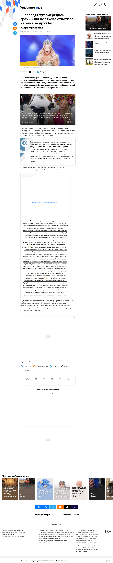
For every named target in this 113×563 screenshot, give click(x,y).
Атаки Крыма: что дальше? (97, 28)
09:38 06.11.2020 (24, 31)
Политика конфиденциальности (50, 538)
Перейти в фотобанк (38, 67)
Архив (54, 525)
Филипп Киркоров (52, 393)
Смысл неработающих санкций (101, 42)
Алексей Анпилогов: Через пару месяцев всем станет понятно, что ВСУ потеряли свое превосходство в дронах (102, 36)
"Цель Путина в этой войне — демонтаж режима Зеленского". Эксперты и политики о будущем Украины (102, 62)
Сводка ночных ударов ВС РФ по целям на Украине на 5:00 (102, 52)
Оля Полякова (37, 295)
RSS (60, 525)
